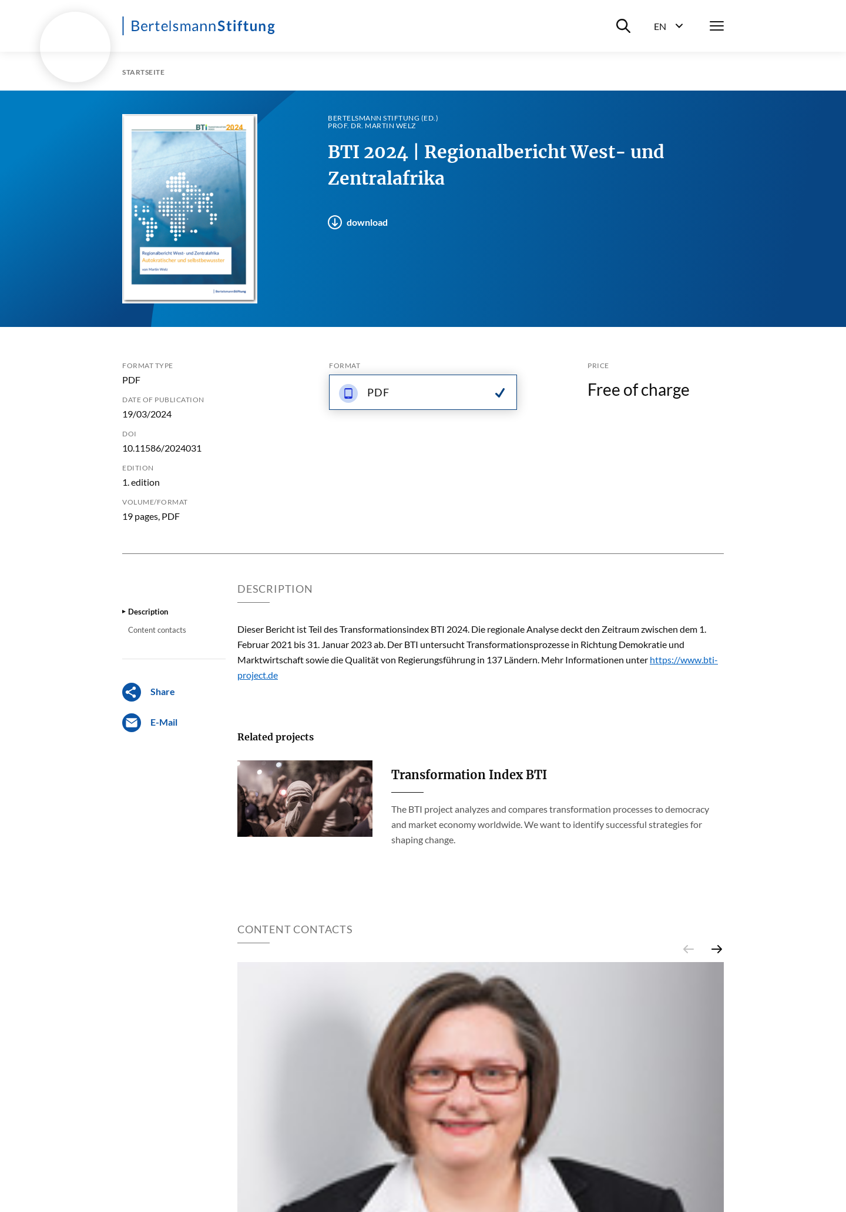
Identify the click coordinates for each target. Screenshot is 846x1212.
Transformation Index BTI (469, 774)
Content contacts (157, 630)
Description (148, 611)
